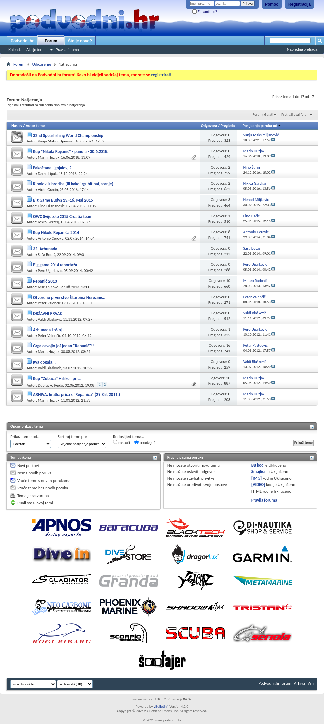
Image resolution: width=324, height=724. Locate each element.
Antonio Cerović (50, 238)
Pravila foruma (67, 50)
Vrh (311, 683)
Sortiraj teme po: (72, 436)
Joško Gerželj (48, 222)
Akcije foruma (37, 50)
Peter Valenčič (49, 303)
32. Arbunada (45, 248)
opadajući (145, 442)
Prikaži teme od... (25, 436)
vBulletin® (161, 706)
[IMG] (256, 478)
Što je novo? (80, 41)
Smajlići (258, 471)
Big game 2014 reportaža (55, 264)
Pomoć (271, 4)
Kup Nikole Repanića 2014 (56, 232)
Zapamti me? (204, 12)
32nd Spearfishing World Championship (68, 135)
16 (228, 345)
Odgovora (209, 125)
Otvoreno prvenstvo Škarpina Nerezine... (69, 297)
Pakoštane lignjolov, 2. (53, 167)
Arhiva (299, 683)
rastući (121, 442)
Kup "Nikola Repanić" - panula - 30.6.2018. (70, 151)
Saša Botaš (46, 254)
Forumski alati (263, 114)
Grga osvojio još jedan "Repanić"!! (63, 345)
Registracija (299, 4)
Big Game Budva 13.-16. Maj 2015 (63, 200)
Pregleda (228, 125)
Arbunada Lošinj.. (48, 329)
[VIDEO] (258, 484)
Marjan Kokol (48, 287)
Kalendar (15, 50)
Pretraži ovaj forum (295, 114)
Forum (51, 41)
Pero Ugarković (50, 270)
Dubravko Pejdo (50, 385)
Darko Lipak (47, 173)
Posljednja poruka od (262, 125)
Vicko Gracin (48, 189)
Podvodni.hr (22, 41)
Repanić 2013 (45, 281)
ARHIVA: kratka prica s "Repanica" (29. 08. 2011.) (76, 394)
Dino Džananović (51, 206)
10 (228, 280)
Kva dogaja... (44, 362)
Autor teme (35, 125)
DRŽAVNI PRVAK (47, 313)
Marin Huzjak (49, 157)
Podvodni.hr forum (275, 683)
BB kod (257, 465)
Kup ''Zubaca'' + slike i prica (57, 378)
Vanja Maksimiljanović (56, 141)
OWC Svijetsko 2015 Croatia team (62, 216)
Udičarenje (41, 64)
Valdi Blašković (49, 319)
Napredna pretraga (302, 49)
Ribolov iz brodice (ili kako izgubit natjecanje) (73, 183)
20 (228, 378)
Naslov (16, 125)
